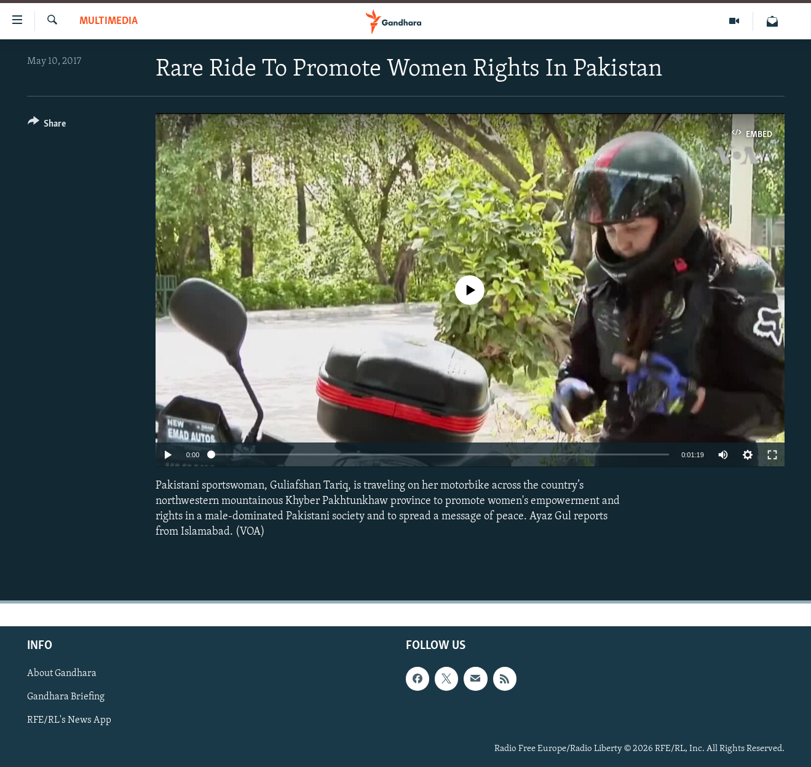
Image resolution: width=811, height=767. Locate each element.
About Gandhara (62, 674)
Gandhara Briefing (66, 697)
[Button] (47, 125)
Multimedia (108, 21)
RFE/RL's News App (69, 721)
